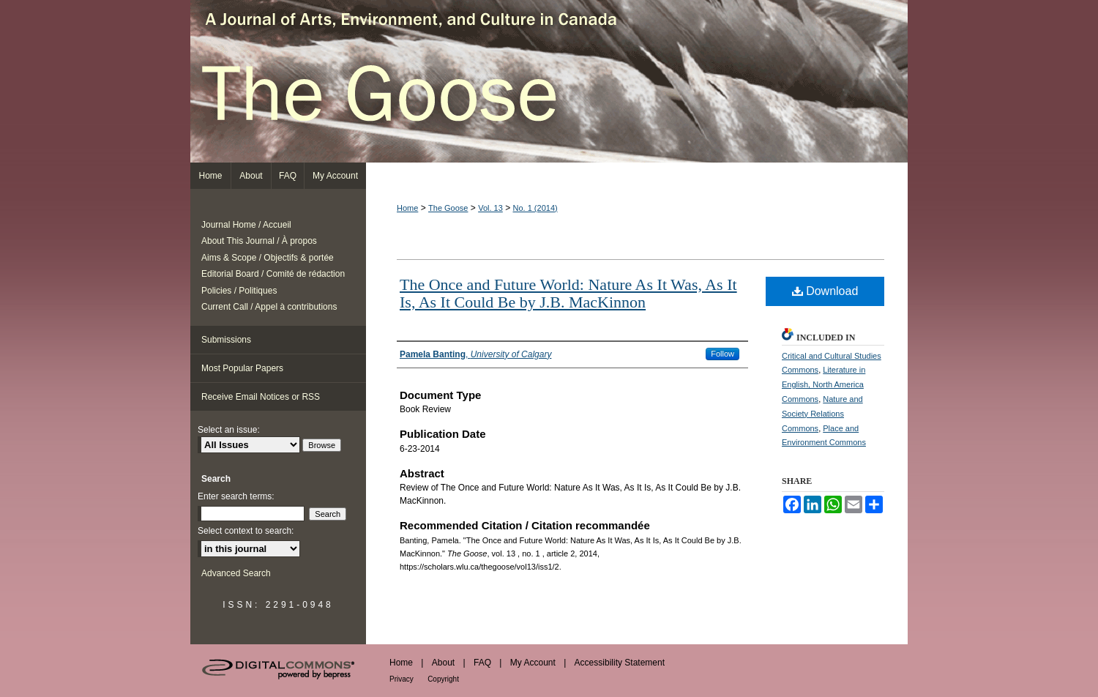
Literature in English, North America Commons (823, 384)
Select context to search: (246, 531)
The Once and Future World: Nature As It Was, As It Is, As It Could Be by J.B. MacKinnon (568, 293)
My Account (533, 662)
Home (407, 208)
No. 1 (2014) (535, 208)
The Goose (549, 81)
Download (825, 291)
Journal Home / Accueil (246, 225)
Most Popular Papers (242, 368)
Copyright (443, 679)
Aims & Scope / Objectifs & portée (267, 258)
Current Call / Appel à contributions (269, 307)
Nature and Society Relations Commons (822, 414)
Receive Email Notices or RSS (260, 397)
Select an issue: (229, 430)
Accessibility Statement (620, 662)
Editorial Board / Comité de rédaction (273, 274)
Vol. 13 (490, 208)
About (443, 662)
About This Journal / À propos (259, 241)
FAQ (482, 662)
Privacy (401, 679)
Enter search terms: (236, 496)
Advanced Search (236, 573)
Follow (722, 353)
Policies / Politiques (239, 291)
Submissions (226, 340)
